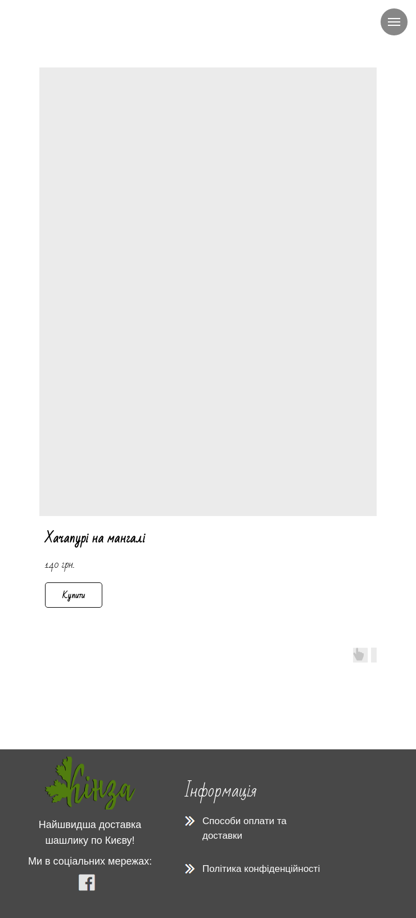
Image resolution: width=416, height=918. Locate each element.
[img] (90, 783)
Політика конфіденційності (261, 868)
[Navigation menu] (394, 22)
